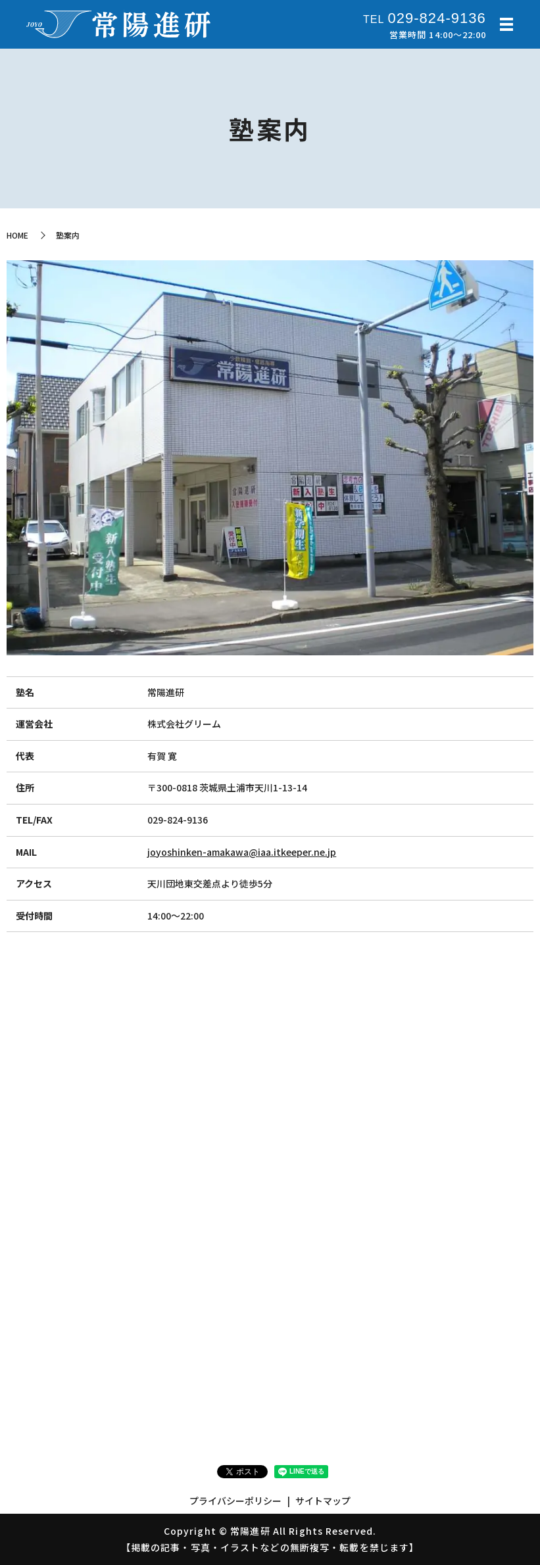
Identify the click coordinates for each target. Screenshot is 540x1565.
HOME (17, 235)
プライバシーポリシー (235, 1500)
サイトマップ (323, 1500)
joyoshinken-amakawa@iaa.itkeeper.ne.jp (241, 851)
